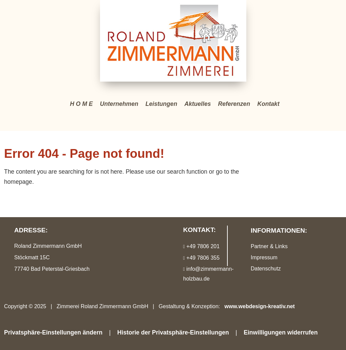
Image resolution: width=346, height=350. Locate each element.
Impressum (264, 257)
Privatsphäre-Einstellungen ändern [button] (53, 332)
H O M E (81, 103)
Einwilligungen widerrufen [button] (281, 332)
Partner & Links (269, 246)
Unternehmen (119, 103)
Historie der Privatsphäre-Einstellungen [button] (173, 332)
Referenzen (234, 103)
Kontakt (268, 103)
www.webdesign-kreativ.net (259, 306)
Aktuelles (197, 103)
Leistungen (161, 103)
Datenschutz (266, 268)
